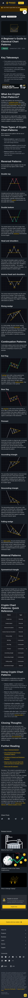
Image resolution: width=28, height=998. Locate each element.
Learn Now (23, 9)
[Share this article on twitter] (2, 819)
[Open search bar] (16, 3)
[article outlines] (25, 12)
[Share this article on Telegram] (15, 819)
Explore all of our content (14, 922)
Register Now (14, 906)
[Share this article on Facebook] (9, 819)
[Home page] (10, 3)
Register (21, 3)
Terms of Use (7, 989)
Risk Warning (13, 989)
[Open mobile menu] (26, 3)
